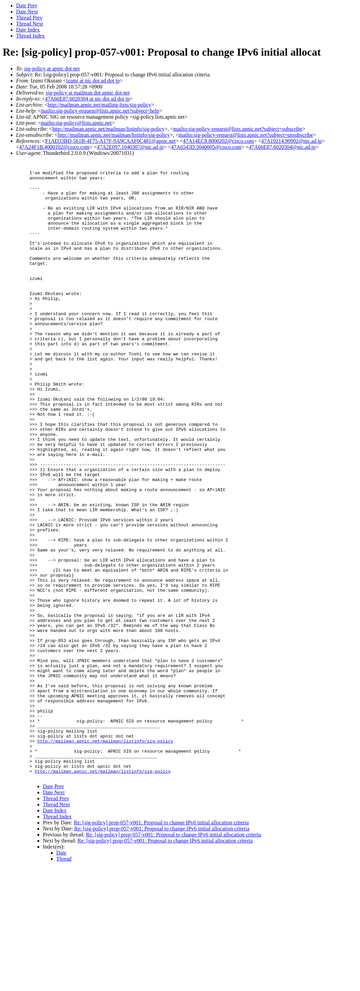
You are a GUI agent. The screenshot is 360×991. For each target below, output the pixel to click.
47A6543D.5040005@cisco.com (206, 147)
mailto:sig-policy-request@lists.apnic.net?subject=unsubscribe (245, 135)
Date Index (28, 30)
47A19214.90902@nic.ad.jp (291, 141)
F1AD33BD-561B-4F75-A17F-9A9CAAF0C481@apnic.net (110, 141)
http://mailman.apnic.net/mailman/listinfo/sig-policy (108, 129)
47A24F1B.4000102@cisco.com (54, 147)
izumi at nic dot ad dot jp (93, 80)
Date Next (27, 11)
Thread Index (30, 36)
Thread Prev (29, 17)
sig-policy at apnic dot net (52, 68)
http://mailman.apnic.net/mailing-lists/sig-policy (99, 105)
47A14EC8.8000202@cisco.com (218, 141)
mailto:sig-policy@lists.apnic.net (76, 123)
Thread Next (29, 23)
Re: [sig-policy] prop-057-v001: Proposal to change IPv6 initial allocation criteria (161, 946)
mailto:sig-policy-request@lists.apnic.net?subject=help (100, 111)
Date (61, 976)
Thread (63, 982)
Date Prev (27, 5)
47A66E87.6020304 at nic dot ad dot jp (87, 99)
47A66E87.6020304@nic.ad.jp (282, 147)
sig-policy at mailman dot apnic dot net (88, 93)
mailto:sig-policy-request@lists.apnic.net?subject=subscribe (237, 129)
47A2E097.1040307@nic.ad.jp (130, 147)
